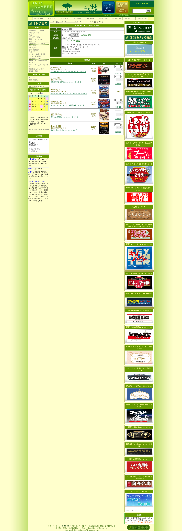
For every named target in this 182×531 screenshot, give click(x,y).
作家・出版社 (33, 80)
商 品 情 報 (51, 18)
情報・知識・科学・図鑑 (37, 43)
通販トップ (59, 22)
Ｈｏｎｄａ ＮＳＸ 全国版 (71, 41)
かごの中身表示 (34, 149)
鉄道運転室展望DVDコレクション (139, 310)
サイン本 (32, 78)
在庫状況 (118, 73)
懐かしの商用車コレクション (139, 459)
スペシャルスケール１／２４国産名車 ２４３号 (67, 105)
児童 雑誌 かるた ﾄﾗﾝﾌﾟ (36, 69)
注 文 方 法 (64, 18)
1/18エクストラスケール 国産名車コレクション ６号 (68, 72)
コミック (108, 15)
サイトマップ (129, 18)
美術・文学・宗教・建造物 (38, 60)
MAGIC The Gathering (36, 86)
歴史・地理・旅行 (35, 58)
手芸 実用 (32, 45)
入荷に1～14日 (86, 35)
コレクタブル (33, 48)
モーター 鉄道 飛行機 (37, 54)
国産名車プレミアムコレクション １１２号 (66, 82)
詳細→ (44, 90)
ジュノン (134, 510)
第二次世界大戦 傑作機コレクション (139, 273)
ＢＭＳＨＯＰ (66, 526)
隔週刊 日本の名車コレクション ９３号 (64, 130)
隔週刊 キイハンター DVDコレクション (139, 244)
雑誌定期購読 (123, 15)
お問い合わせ (141, 18)
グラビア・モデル (35, 37)
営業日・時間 (103, 18)
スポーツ (32, 52)
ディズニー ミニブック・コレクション (139, 386)
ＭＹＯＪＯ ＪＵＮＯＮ (139, 491)
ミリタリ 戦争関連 (35, 56)
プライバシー (116, 18)
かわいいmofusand (139, 42)
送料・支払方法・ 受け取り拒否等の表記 (139, 522)
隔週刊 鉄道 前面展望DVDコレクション (139, 327)
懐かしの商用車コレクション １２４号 (64, 117)
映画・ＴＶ (32, 35)
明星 (128, 510)
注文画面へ (33, 151)
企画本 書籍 (33, 71)
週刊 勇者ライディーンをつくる (139, 60)
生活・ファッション (35, 39)
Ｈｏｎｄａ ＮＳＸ (71, 22)
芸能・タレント (34, 33)
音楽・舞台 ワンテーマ (37, 30)
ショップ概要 (38, 18)
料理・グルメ (33, 41)
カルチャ (32, 63)
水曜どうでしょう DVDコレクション (139, 112)
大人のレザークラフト (139, 207)
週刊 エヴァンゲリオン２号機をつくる (139, 164)
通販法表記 (90, 18)
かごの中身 (77, 18)
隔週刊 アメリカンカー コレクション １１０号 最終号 (69, 94)
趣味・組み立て (34, 50)
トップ (52, 22)
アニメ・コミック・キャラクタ (38, 66)
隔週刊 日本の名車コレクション (139, 427)
